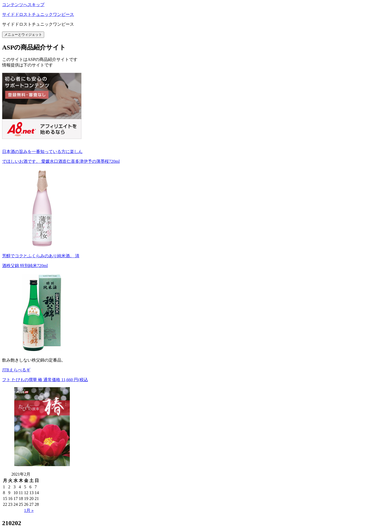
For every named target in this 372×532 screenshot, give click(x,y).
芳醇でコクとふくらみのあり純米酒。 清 (40, 256)
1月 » (29, 510)
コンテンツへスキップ (23, 4)
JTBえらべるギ (16, 370)
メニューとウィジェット (23, 35)
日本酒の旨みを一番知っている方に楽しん (42, 151)
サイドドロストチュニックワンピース (38, 14)
